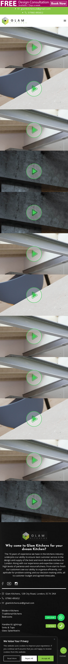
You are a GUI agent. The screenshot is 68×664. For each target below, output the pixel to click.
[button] (61, 626)
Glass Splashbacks (11, 630)
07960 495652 (35, 12)
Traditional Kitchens (12, 613)
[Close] (54, 639)
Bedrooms (7, 616)
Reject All (29, 658)
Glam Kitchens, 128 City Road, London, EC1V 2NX (30, 593)
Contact (63, 656)
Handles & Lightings (12, 624)
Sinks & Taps (8, 627)
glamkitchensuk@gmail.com (35, 8)
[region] (28, 650)
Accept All (46, 658)
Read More (12, 658)
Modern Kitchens (10, 610)
